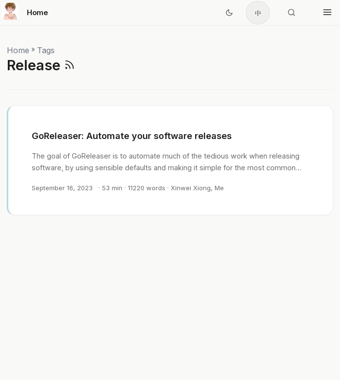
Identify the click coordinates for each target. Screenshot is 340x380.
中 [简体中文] (258, 13)
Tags (46, 50)
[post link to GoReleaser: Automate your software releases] (170, 160)
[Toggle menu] (327, 12)
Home (25, 11)
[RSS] (69, 65)
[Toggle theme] (229, 12)
